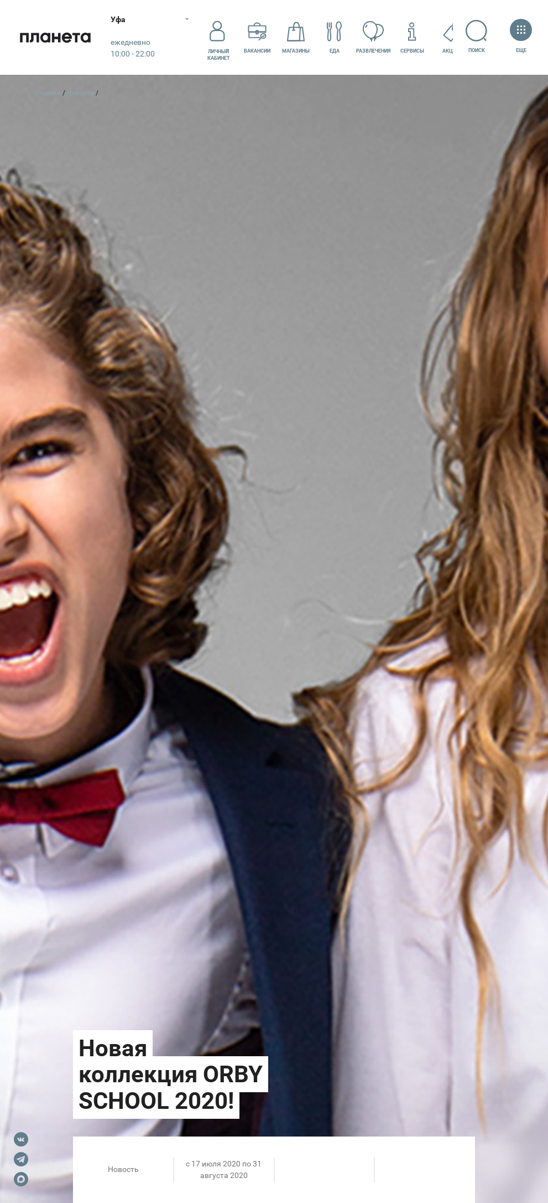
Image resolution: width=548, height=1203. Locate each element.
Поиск (476, 36)
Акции (451, 37)
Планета (55, 37)
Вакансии (257, 37)
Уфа (118, 19)
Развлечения (373, 37)
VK (21, 1139)
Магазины (296, 37)
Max (21, 1179)
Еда (334, 37)
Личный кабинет (218, 37)
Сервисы (412, 37)
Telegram (21, 1159)
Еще (521, 37)
